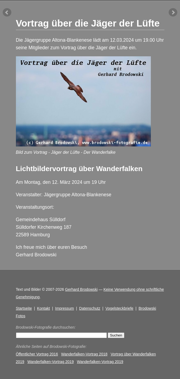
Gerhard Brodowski (81, 289)
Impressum (64, 308)
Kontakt (43, 308)
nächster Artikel (173, 12)
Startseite (24, 308)
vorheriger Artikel (7, 12)
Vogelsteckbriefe (119, 308)
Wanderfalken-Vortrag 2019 (51, 362)
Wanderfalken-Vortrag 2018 (84, 354)
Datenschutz (89, 308)
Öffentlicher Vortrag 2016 (37, 354)
